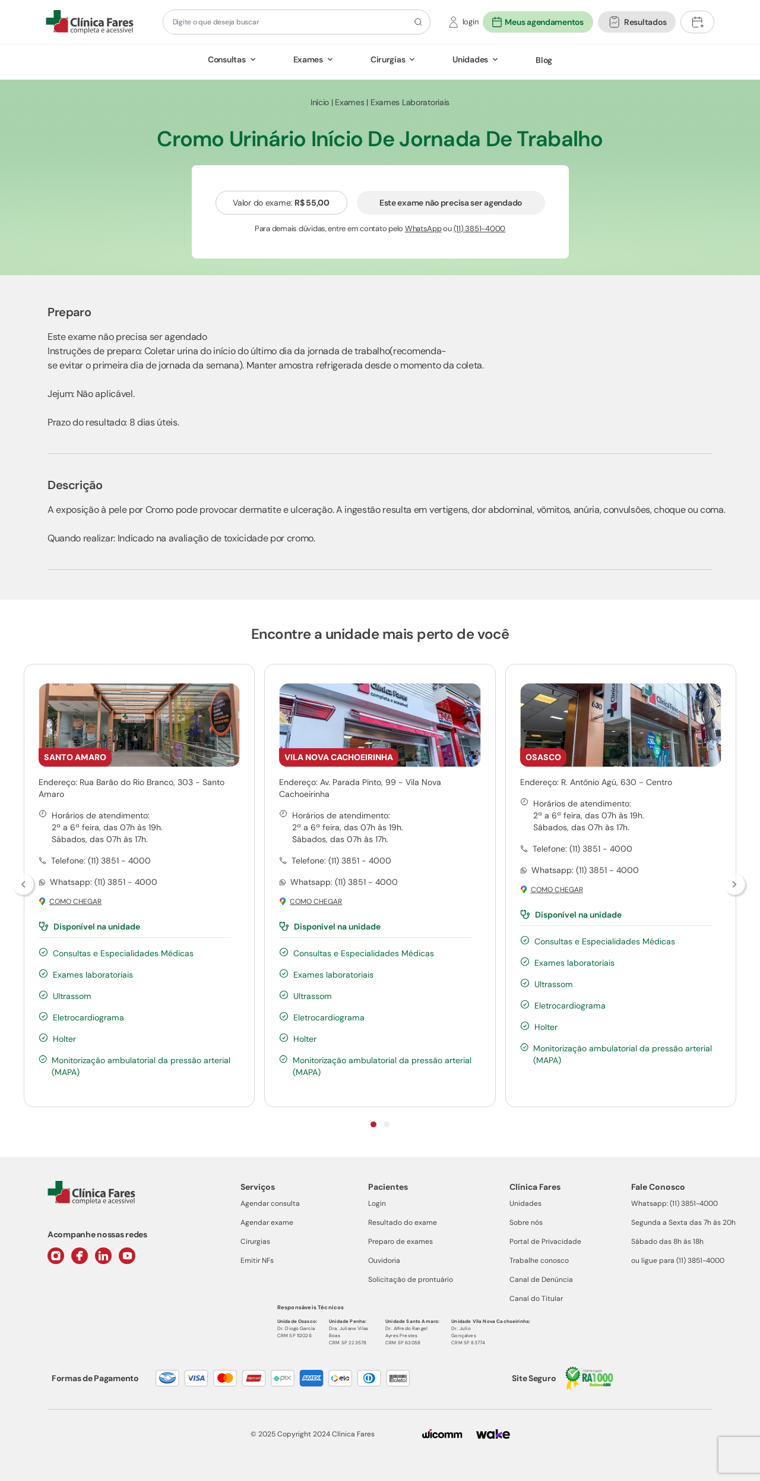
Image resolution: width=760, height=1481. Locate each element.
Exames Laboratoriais (409, 102)
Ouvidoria (384, 1260)
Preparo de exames (400, 1241)
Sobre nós (526, 1222)
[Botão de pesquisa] (416, 22)
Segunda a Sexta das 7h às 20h (683, 1222)
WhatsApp (423, 228)
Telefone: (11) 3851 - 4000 (101, 860)
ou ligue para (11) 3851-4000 (677, 1260)
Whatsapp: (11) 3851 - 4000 (103, 882)
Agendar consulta (270, 1203)
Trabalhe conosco (539, 1260)
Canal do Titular (536, 1298)
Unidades (470, 59)
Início (320, 102)
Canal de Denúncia (541, 1279)
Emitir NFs (257, 1260)
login (471, 22)
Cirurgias (387, 59)
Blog (544, 60)
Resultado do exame (402, 1222)
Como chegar (75, 901)
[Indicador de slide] (373, 1124)
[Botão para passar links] (735, 885)
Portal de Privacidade (545, 1241)
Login (377, 1203)
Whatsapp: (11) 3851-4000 (674, 1203)
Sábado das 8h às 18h (667, 1241)
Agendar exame (266, 1222)
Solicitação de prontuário (410, 1279)
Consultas (226, 59)
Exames (308, 59)
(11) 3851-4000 (479, 228)
